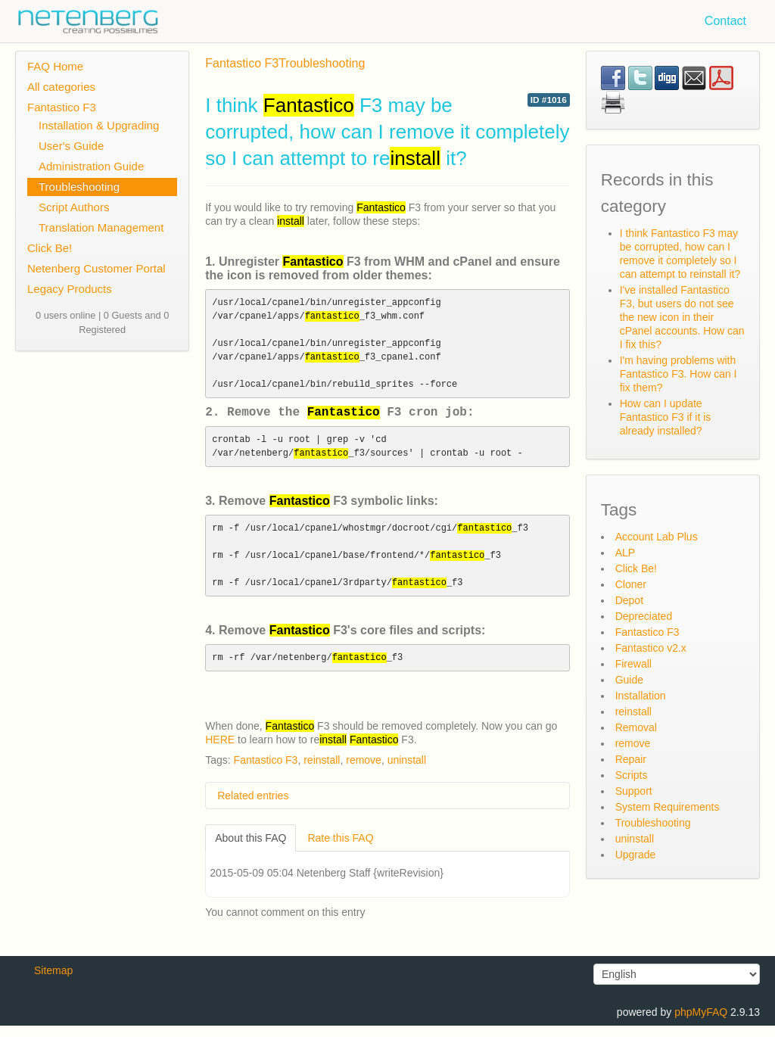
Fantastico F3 (61, 107)
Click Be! (49, 247)
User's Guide (71, 145)
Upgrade (635, 855)
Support (633, 791)
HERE (220, 751)
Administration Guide (91, 166)
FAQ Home (55, 66)
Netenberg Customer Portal (96, 268)
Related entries (252, 807)
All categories (61, 86)
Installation (640, 696)
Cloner (630, 584)
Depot (629, 600)
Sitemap (53, 982)
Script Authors (74, 207)
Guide (629, 680)
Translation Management (101, 227)
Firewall (633, 664)
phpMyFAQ (700, 1023)
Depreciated (644, 616)
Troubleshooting (79, 186)
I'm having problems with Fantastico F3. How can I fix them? (678, 374)
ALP (625, 553)
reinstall (321, 771)
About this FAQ (250, 849)
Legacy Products (69, 288)
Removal (636, 727)
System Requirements (667, 807)
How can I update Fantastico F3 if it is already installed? (665, 417)
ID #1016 (549, 100)
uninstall (407, 771)
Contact (725, 20)
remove (363, 771)
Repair (630, 759)
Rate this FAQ (340, 849)
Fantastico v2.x (650, 648)
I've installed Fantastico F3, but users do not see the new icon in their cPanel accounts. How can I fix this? (682, 317)
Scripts (631, 775)
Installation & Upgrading (99, 125)
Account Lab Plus (656, 537)
